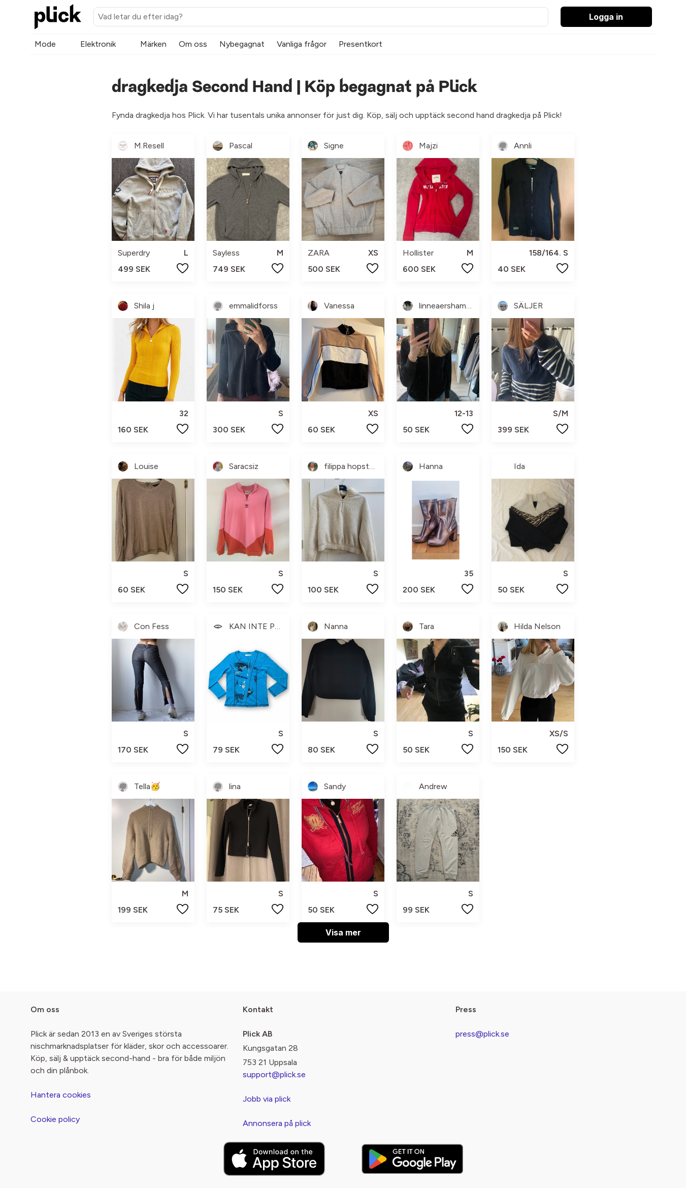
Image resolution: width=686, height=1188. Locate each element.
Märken (153, 44)
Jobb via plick (266, 1099)
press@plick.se (482, 1034)
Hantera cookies (60, 1095)
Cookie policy (55, 1119)
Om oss (193, 44)
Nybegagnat (242, 44)
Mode (45, 44)
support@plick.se (274, 1074)
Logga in (606, 17)
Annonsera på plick (277, 1123)
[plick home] (58, 16)
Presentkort (360, 44)
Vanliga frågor (301, 44)
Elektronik (98, 44)
